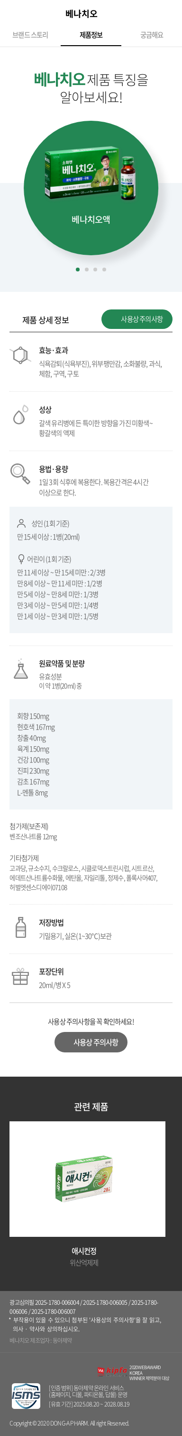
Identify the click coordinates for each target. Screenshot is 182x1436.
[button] (11, 184)
